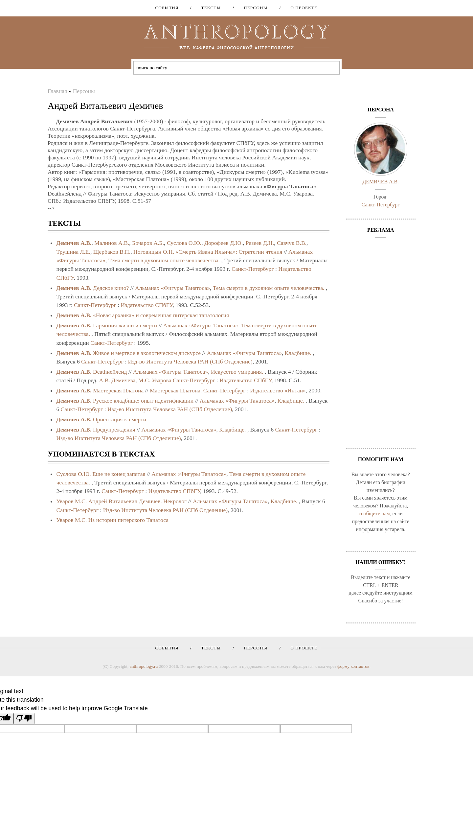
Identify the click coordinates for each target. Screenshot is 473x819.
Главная (57, 91)
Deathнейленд (110, 371)
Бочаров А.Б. (148, 243)
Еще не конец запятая (118, 474)
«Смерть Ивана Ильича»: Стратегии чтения (228, 251)
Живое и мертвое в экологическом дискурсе (147, 353)
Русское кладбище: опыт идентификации (143, 400)
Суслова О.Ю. (184, 243)
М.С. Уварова (154, 380)
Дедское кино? (111, 288)
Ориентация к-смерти (119, 419)
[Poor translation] (23, 718)
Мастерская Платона (118, 390)
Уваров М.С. (71, 501)
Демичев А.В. (73, 243)
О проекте (301, 7)
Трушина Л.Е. (73, 251)
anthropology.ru (144, 666)
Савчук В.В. (291, 243)
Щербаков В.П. (112, 251)
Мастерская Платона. (176, 390)
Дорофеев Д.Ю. (223, 243)
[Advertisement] (381, 339)
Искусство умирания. (237, 371)
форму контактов (353, 666)
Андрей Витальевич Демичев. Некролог (137, 501)
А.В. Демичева (117, 380)
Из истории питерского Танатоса (128, 520)
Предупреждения (114, 429)
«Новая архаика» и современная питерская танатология (161, 315)
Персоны (253, 7)
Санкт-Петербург (253, 269)
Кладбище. (298, 353)
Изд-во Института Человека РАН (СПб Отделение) (190, 361)
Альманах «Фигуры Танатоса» (172, 288)
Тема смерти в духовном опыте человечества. (164, 260)
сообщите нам (374, 513)
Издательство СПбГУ (146, 305)
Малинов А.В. (111, 243)
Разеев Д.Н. (260, 243)
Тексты (208, 7)
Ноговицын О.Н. (153, 251)
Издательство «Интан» (278, 390)
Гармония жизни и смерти (125, 325)
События (166, 7)
